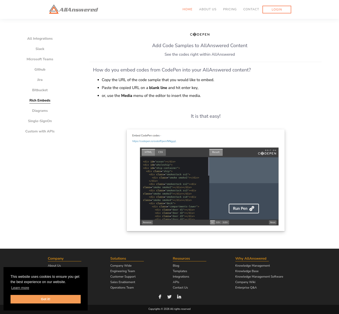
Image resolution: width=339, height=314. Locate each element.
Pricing (230, 9)
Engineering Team (122, 271)
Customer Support (123, 277)
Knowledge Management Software (259, 277)
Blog (176, 266)
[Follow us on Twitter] (169, 296)
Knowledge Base (247, 271)
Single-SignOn (40, 121)
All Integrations (40, 38)
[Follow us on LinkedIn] (179, 296)
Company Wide (121, 266)
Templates (180, 271)
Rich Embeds (39, 100)
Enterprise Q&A (246, 287)
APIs (176, 282)
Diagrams (40, 110)
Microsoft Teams (40, 59)
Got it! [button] (45, 299)
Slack (40, 48)
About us (207, 9)
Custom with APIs (39, 131)
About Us (54, 266)
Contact (251, 9)
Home (187, 9)
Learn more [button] (20, 288)
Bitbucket (40, 90)
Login (277, 9)
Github (39, 69)
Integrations (181, 277)
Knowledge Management (252, 266)
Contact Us (180, 287)
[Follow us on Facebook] (160, 296)
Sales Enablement (122, 282)
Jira (40, 79)
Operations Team (122, 287)
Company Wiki (245, 282)
